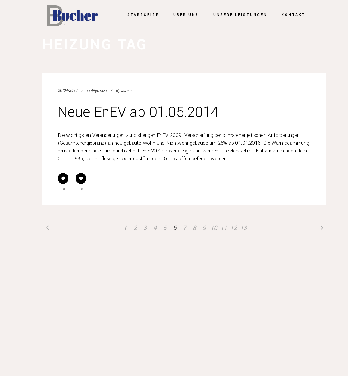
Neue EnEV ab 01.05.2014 (138, 112)
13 (243, 228)
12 (233, 228)
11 (223, 228)
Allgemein (99, 90)
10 (214, 228)
